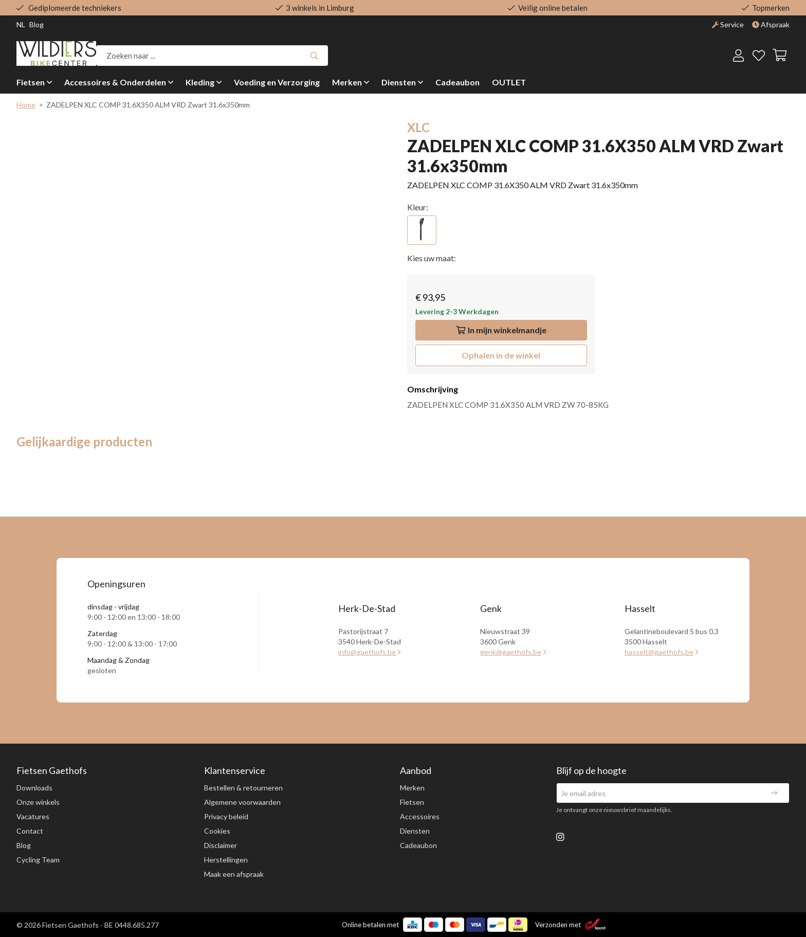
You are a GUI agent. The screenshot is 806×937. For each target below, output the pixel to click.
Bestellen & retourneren (243, 787)
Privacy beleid (226, 816)
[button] (501, 355)
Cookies (217, 830)
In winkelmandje (501, 330)
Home (25, 104)
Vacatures (32, 816)
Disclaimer (220, 845)
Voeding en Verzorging (277, 82)
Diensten (398, 82)
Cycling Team (38, 859)
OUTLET (509, 82)
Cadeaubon (457, 82)
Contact (29, 830)
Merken (347, 82)
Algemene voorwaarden (242, 802)
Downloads (34, 787)
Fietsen (30, 82)
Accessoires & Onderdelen (115, 82)
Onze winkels (38, 802)
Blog (23, 845)
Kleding (200, 82)
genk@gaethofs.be (510, 651)
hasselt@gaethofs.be (659, 651)
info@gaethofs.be (367, 651)
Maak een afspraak (234, 874)
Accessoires (419, 816)
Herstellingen (226, 859)
